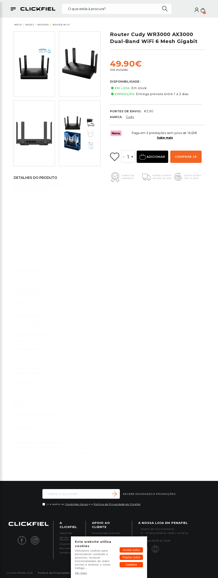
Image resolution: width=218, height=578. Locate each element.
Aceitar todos (131, 550)
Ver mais (81, 573)
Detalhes (131, 564)
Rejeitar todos (131, 557)
